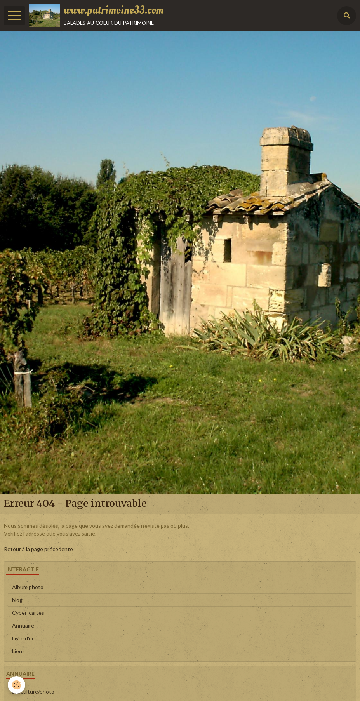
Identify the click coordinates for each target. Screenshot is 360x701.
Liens (18, 651)
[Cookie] (16, 685)
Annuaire (23, 625)
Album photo (27, 587)
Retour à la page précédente (38, 549)
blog (17, 600)
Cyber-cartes (28, 612)
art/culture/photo (33, 691)
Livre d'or (23, 638)
